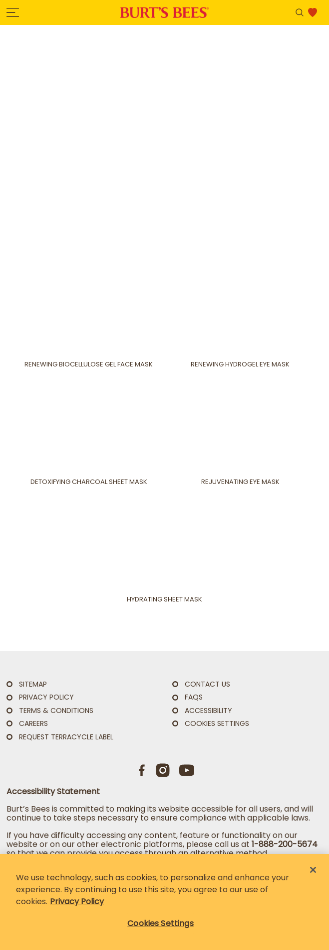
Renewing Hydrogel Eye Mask (240, 364)
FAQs (194, 697)
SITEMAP (33, 684)
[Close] (313, 870)
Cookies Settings (217, 723)
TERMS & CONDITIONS (56, 710)
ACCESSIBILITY (208, 710)
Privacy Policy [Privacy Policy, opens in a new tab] (77, 901)
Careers (33, 723)
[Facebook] (142, 770)
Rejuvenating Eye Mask (240, 482)
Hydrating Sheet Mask (164, 599)
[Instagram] (162, 770)
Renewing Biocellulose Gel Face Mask (88, 364)
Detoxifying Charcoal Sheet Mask (88, 482)
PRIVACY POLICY (46, 697)
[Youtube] (186, 770)
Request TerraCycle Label (66, 737)
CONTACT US (207, 684)
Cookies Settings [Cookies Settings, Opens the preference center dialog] (160, 923)
